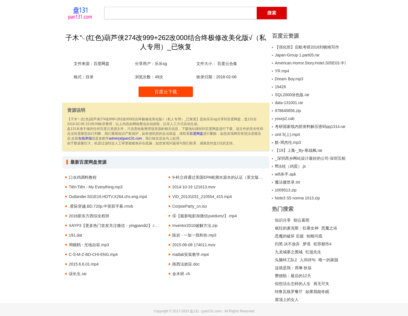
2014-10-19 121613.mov (194, 187)
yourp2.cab (284, 118)
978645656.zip (288, 110)
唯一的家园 (328, 260)
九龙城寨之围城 (289, 252)
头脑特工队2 (286, 260)
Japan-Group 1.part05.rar (297, 55)
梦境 (307, 244)
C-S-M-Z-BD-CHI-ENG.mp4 (93, 254)
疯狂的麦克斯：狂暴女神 (296, 228)
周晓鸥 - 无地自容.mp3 (89, 245)
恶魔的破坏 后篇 (289, 236)
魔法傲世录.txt (287, 182)
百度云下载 (165, 91)
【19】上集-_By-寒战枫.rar (298, 150)
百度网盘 (196, 134)
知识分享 (283, 220)
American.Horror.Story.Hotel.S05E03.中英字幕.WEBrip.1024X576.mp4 (310, 63)
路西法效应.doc (185, 264)
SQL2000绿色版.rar (292, 94)
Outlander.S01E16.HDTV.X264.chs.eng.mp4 (108, 196)
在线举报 (85, 138)
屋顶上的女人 (287, 299)
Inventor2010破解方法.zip (195, 225)
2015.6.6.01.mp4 (84, 264)
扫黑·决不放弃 (287, 244)
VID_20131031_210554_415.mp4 (202, 196)
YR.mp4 (282, 71)
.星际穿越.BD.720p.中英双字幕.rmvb (101, 206)
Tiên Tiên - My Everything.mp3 (95, 187)
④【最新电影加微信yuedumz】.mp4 (204, 216)
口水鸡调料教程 (83, 177)
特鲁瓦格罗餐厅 (289, 291)
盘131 (79, 13)
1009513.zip (285, 190)
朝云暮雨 (301, 220)
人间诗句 (308, 260)
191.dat (75, 235)
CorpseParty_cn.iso (189, 206)
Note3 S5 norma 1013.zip (297, 198)
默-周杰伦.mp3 (288, 142)
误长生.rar (78, 273)
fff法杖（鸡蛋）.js (290, 166)
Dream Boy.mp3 (289, 79)
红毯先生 (313, 252)
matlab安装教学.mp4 (190, 254)
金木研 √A (181, 273)
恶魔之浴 (329, 228)
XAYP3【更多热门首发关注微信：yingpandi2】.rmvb (115, 225)
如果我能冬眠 (317, 291)
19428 (280, 87)
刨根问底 (314, 236)
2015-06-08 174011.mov (194, 245)
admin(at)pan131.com (125, 138)
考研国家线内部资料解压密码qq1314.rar (310, 126)
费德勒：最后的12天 (293, 275)
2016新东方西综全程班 (89, 216)
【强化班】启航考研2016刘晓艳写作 (307, 47)
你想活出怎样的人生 (293, 283)
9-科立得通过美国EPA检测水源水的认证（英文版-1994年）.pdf (228, 177)
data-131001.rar (289, 102)
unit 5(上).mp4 (287, 134)
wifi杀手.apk (285, 174)
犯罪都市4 (322, 244)
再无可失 (321, 283)
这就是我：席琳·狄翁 (293, 268)
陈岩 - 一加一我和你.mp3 (194, 235)
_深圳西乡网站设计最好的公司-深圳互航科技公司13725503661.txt (310, 158)
